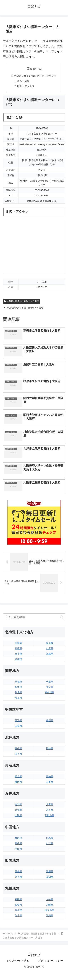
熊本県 (18, 915)
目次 (29, 68)
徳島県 (18, 871)
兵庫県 (49, 804)
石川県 (18, 753)
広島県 (49, 838)
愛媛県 (49, 871)
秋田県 (49, 643)
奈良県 (49, 810)
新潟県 (18, 720)
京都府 (18, 810)
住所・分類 (23, 81)
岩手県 (18, 653)
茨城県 (18, 681)
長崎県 (18, 910)
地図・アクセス (26, 86)
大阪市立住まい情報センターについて (35, 75)
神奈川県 (49, 692)
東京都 (49, 687)
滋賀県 (18, 804)
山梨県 (18, 725)
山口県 (49, 843)
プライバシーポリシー (50, 960)
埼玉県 (18, 697)
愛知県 (49, 776)
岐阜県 (18, 776)
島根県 (18, 843)
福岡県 (18, 899)
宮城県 (18, 659)
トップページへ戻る (18, 960)
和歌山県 (49, 815)
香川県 (18, 876)
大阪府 (18, 815)
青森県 (18, 648)
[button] (61, 617)
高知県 (49, 876)
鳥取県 (18, 838)
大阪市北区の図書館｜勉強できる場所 (23, 308)
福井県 (49, 748)
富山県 (18, 748)
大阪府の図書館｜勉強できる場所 (21, 301)
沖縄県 (49, 915)
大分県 (49, 899)
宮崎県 (49, 904)
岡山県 (18, 848)
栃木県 (18, 687)
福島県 (49, 653)
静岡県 (18, 781)
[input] (34, 617)
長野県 (49, 720)
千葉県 (49, 681)
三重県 (49, 781)
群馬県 (18, 692)
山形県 (49, 648)
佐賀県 (18, 904)
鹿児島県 (49, 910)
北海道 (18, 643)
